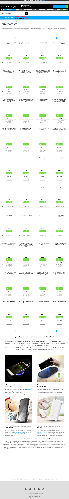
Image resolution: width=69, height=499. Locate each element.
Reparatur (46, 9)
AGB (38, 486)
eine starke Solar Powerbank (20, 432)
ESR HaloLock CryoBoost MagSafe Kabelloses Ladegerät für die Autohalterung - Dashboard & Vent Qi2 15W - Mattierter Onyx (26, 245)
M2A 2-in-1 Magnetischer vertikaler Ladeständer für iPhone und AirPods (26, 215)
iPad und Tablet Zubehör (34, 9)
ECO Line (64, 9)
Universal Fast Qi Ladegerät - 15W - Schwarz (43, 129)
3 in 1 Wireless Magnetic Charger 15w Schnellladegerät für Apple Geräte (26, 129)
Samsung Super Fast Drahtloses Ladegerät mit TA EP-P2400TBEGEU (9, 244)
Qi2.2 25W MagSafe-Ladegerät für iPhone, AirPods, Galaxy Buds (9, 273)
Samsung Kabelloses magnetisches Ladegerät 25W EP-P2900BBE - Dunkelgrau (59, 215)
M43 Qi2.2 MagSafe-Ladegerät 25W (43, 301)
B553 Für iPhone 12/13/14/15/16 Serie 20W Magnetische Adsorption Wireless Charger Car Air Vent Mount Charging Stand (43, 71)
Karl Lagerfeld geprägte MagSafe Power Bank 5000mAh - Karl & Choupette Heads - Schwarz (26, 100)
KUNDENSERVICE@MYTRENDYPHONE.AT (50, 479)
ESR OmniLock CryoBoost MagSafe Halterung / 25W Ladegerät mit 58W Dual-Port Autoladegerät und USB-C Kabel (26, 273)
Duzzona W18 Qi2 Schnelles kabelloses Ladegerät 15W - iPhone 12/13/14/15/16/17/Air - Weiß (26, 71)
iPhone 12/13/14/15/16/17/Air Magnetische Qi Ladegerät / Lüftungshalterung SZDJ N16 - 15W (9, 42)
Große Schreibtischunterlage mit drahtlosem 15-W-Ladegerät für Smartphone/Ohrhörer (59, 187)
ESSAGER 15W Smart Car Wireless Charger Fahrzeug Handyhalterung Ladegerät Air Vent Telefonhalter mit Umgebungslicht (59, 273)
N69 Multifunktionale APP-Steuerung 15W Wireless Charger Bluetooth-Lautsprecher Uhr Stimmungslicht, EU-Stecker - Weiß (26, 42)
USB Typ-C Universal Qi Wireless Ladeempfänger (42, 157)
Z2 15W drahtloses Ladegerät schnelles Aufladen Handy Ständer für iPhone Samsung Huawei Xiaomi (42, 42)
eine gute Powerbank (42, 432)
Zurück (3, 21)
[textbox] (15, 13)
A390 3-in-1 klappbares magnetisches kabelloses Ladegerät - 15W (59, 157)
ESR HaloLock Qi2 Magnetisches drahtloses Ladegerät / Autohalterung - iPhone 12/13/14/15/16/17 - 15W (59, 42)
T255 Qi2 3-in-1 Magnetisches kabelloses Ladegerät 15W (43, 244)
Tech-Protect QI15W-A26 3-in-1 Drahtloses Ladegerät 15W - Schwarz (26, 302)
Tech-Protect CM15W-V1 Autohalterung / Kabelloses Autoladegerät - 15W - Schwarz (9, 302)
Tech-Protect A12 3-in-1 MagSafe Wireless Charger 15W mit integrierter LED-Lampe (9, 129)
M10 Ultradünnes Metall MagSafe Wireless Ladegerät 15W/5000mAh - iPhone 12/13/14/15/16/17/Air (9, 71)
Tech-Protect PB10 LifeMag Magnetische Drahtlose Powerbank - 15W (59, 244)
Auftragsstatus (26, 5)
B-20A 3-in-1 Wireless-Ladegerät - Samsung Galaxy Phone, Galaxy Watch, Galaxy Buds (59, 129)
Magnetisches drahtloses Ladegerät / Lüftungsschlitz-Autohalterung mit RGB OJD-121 (59, 71)
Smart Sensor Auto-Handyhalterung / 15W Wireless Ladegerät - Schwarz (9, 186)
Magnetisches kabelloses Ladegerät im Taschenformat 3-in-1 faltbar (26, 157)
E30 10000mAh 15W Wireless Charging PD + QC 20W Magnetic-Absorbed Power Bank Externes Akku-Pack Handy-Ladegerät (9, 158)
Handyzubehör (21, 9)
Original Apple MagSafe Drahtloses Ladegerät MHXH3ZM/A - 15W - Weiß (26, 186)
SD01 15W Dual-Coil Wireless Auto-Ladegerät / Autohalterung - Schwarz (43, 215)
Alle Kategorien (10, 9)
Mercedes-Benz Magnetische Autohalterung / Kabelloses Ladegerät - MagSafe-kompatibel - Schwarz (43, 187)
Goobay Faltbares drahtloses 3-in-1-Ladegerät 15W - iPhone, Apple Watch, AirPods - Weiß (9, 100)
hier (44, 0)
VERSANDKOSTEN (9, 93)
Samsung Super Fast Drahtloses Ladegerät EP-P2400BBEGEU (9, 215)
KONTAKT (31, 486)
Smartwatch (55, 9)
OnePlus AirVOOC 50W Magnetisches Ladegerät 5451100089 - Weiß (59, 302)
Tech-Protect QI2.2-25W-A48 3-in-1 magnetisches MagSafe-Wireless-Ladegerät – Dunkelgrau (43, 273)
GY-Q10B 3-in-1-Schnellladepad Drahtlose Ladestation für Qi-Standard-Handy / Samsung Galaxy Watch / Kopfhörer (59, 100)
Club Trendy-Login (26, 6)
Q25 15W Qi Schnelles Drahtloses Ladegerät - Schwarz (42, 100)
